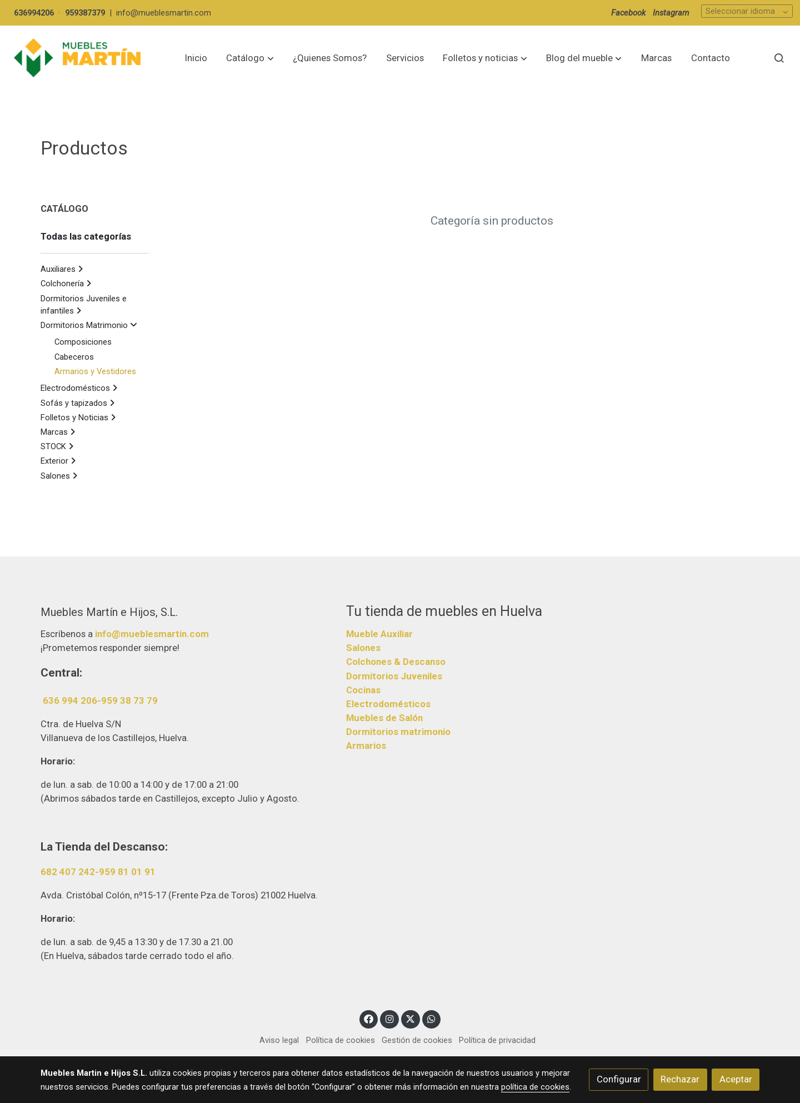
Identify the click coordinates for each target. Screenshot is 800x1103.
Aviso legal (279, 1040)
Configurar (619, 1079)
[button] (250, 58)
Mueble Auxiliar (379, 633)
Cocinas (363, 689)
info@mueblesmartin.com (163, 13)
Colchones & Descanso (396, 661)
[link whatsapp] (432, 1018)
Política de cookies (340, 1040)
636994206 (34, 13)
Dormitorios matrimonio (398, 731)
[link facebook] (368, 1018)
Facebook (628, 13)
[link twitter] (410, 1018)
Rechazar (680, 1079)
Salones (363, 647)
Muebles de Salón (384, 717)
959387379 (85, 13)
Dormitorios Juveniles (394, 676)
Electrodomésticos (388, 703)
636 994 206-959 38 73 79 (100, 700)
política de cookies (535, 1087)
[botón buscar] (779, 57)
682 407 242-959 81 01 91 (98, 871)
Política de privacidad (497, 1040)
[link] (78, 58)
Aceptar (735, 1079)
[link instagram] (389, 1018)
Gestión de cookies (417, 1040)
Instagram (671, 13)
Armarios (366, 745)
